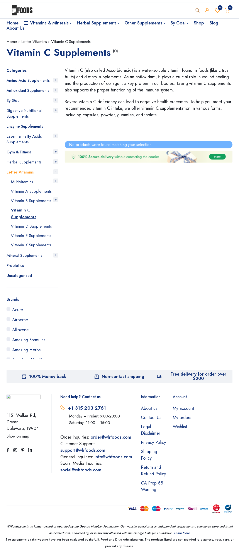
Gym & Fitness (19, 152)
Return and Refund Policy (153, 475)
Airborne (20, 324)
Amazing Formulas (28, 345)
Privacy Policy (153, 447)
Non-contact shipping (123, 381)
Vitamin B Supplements (22, 203)
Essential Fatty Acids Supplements (24, 139)
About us (149, 413)
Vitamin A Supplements (32, 191)
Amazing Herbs (26, 355)
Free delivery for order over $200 (198, 381)
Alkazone (20, 335)
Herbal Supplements (24, 162)
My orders (182, 422)
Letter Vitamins (34, 42)
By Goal (13, 100)
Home (12, 42)
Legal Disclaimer (150, 434)
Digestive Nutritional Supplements (24, 113)
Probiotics (15, 270)
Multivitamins (23, 182)
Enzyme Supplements (25, 126)
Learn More (182, 538)
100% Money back (47, 381)
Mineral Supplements (24, 260)
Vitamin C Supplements (23, 219)
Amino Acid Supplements (28, 80)
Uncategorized (19, 280)
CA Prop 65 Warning (152, 491)
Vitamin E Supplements (32, 240)
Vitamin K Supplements (32, 250)
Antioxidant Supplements (28, 90)
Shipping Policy (149, 459)
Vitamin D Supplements (32, 231)
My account (183, 413)
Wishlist (217, 11)
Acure (17, 314)
